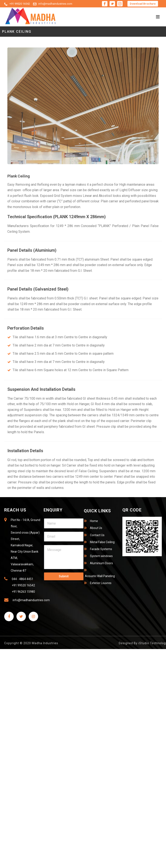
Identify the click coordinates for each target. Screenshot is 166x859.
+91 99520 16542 (19, 3)
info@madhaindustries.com (55, 3)
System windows (101, 556)
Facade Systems (101, 549)
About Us (96, 528)
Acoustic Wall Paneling (100, 576)
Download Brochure (143, 3)
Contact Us (97, 535)
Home (94, 521)
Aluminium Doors (101, 563)
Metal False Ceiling (102, 542)
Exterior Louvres (100, 583)
